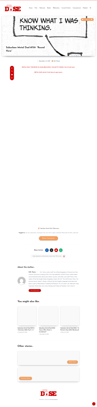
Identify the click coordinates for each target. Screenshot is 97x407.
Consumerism (77, 8)
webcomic (75, 232)
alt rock (27, 232)
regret (53, 232)
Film (36, 8)
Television (42, 8)
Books (49, 8)
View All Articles (35, 290)
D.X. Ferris (49, 232)
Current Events (66, 8)
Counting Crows (41, 232)
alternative (33, 232)
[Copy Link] (48, 256)
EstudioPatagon (54, 399)
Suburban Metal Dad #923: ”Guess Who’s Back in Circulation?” (47, 330)
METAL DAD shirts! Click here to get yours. (48, 72)
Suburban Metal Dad (46, 228)
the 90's (70, 232)
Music (31, 8)
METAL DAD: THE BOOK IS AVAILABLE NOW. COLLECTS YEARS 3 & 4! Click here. (48, 67)
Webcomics (56, 8)
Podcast (85, 8)
